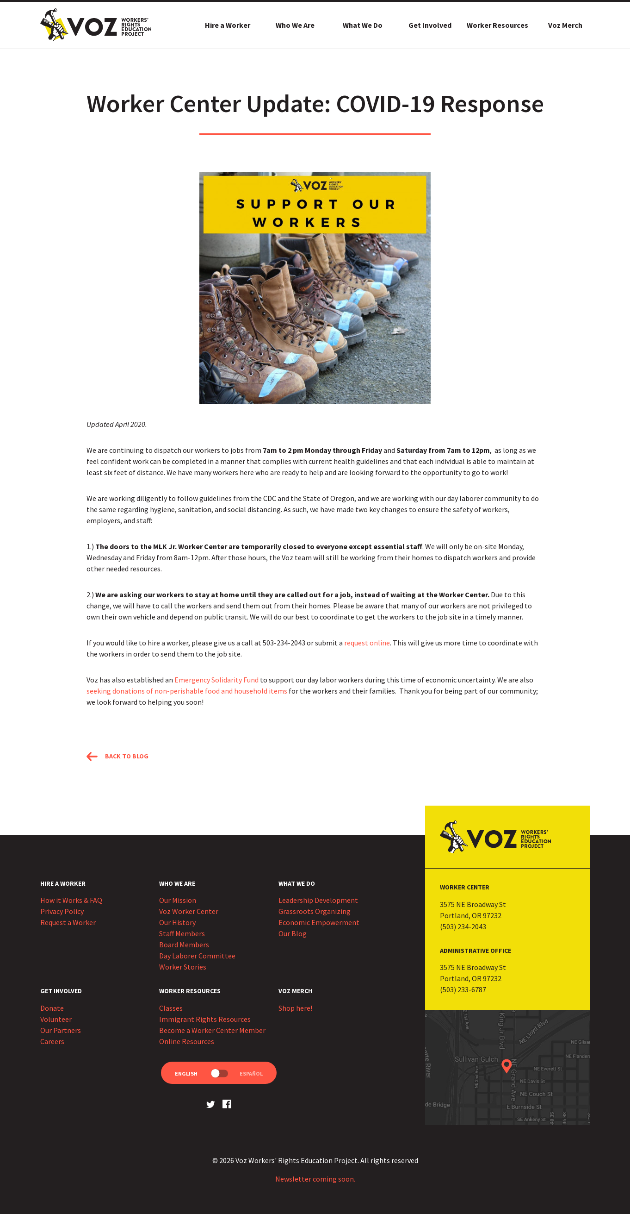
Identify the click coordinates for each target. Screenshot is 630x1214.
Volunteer (56, 1019)
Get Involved (429, 25)
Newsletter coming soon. (315, 1178)
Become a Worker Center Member (212, 1030)
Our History (177, 922)
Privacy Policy (62, 911)
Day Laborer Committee (197, 955)
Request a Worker (68, 922)
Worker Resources (497, 25)
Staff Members (182, 933)
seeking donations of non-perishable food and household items (186, 690)
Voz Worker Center (188, 911)
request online (367, 642)
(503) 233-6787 (463, 989)
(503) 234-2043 (463, 926)
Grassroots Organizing (314, 911)
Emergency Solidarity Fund (216, 679)
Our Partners (60, 1030)
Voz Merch (565, 25)
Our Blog (292, 933)
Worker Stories (182, 966)
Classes (171, 1008)
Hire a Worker (227, 25)
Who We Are (295, 25)
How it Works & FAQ (71, 900)
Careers (52, 1041)
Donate (52, 1008)
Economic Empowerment (318, 922)
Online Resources (186, 1041)
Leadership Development (318, 900)
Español (251, 1073)
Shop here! (295, 1008)
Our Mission (177, 900)
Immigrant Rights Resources (205, 1019)
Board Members (184, 944)
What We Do (363, 25)
